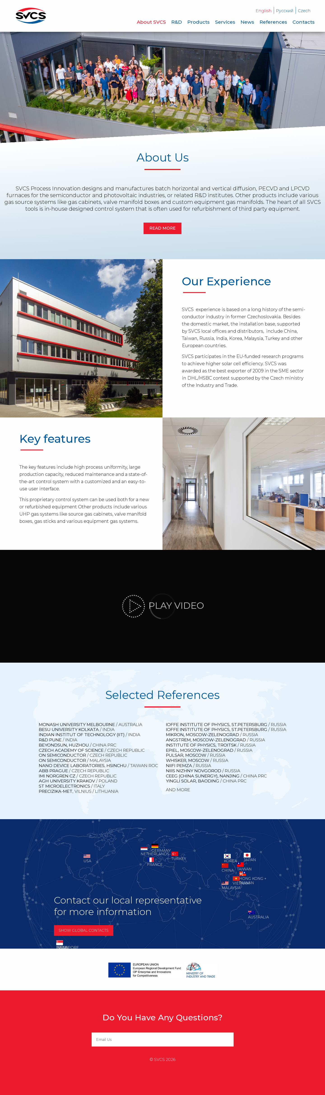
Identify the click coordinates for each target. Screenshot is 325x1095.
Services (225, 22)
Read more (162, 228)
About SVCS (151, 22)
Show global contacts (84, 930)
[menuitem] (151, 22)
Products (198, 22)
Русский (284, 10)
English (264, 10)
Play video (162, 606)
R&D (176, 22)
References (273, 22)
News (247, 22)
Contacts (303, 22)
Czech (304, 10)
